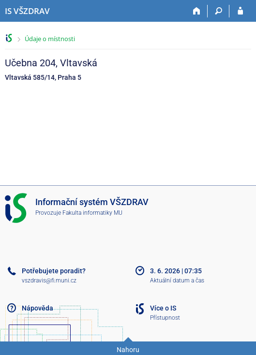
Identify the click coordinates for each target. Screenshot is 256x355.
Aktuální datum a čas (177, 280)
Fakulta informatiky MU (92, 212)
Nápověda (37, 308)
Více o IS (163, 308)
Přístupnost (165, 317)
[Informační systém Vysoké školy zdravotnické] (27, 11)
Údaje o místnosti (50, 38)
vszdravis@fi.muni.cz (49, 280)
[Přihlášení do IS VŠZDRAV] (240, 11)
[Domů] (197, 11)
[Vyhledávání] (218, 11)
